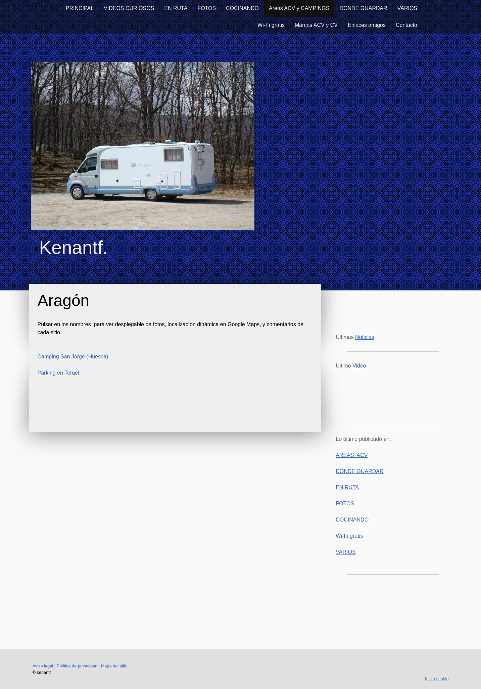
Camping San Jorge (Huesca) (73, 356)
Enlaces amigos (367, 25)
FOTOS (206, 8)
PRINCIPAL (80, 8)
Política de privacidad (77, 665)
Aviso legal (43, 665)
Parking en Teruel (58, 373)
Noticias (364, 337)
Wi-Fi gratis (271, 25)
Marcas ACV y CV (316, 25)
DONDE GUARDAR (363, 8)
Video (359, 366)
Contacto (406, 25)
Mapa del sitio (114, 665)
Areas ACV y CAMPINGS (299, 8)
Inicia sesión (436, 678)
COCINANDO (242, 8)
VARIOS (407, 8)
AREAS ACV (352, 455)
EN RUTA (175, 8)
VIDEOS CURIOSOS (129, 8)
